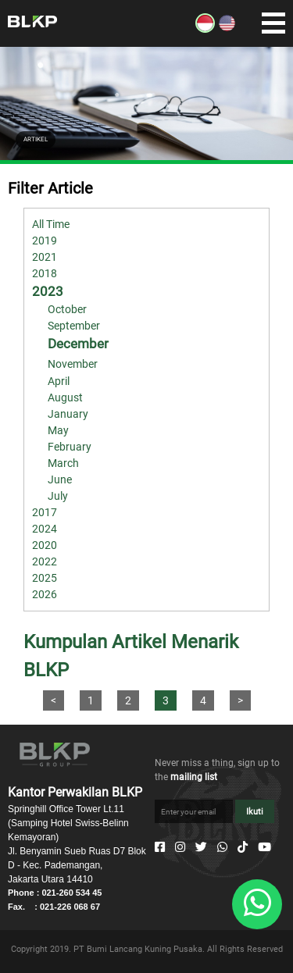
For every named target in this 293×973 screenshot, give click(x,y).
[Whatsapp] (222, 847)
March (63, 463)
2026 (44, 594)
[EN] (227, 29)
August (65, 397)
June (60, 479)
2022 (44, 561)
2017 (44, 512)
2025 (44, 578)
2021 (44, 257)
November (73, 364)
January (68, 414)
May (58, 430)
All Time (51, 224)
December (78, 343)
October (67, 309)
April (59, 381)
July (58, 496)
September (74, 325)
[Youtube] (264, 847)
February (69, 446)
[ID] (205, 29)
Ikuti (254, 812)
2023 (47, 291)
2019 (44, 240)
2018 (44, 273)
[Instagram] (180, 847)
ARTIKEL (35, 139)
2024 (44, 528)
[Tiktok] (243, 847)
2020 (44, 545)
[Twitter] (201, 847)
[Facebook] (160, 847)
